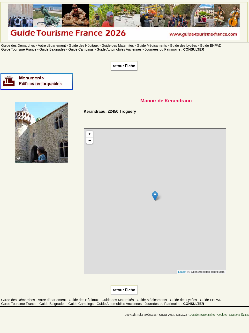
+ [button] (89, 134)
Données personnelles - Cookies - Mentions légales (219, 314)
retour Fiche (124, 66)
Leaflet (182, 271)
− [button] (89, 141)
